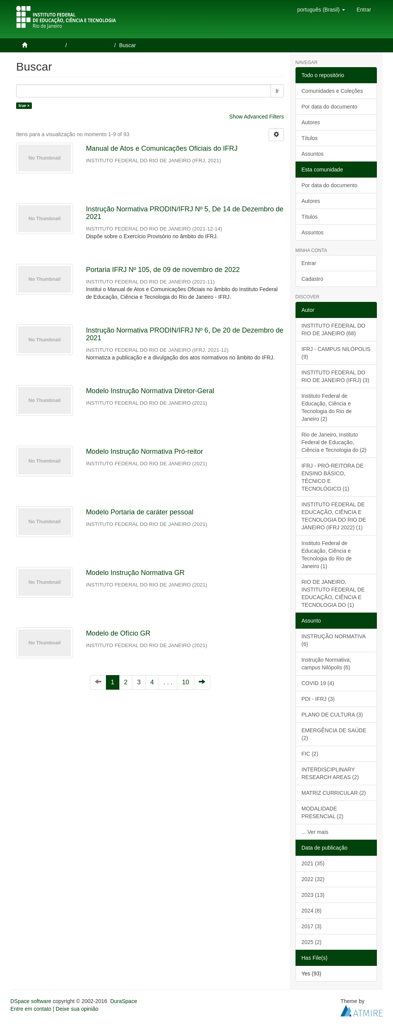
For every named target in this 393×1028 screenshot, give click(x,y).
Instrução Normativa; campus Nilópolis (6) (326, 664)
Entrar (309, 263)
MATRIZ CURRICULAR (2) (334, 793)
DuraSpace (123, 1001)
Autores (311, 122)
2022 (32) (313, 879)
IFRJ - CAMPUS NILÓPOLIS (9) (336, 353)
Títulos (310, 138)
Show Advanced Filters (256, 117)
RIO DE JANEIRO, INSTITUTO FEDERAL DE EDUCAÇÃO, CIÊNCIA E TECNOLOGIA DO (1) (333, 593)
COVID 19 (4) (318, 683)
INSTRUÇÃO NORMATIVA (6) (334, 640)
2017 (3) (312, 926)
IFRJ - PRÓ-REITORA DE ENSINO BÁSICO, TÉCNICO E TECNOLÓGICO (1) (333, 477)
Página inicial (46, 45)
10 (185, 682)
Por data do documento (330, 107)
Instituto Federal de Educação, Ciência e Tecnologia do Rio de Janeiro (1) (327, 554)
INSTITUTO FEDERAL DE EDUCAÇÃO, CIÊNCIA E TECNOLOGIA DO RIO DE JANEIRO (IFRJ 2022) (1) (334, 515)
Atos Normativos (91, 45)
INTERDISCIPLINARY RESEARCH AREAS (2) (330, 773)
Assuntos (313, 154)
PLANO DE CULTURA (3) (332, 715)
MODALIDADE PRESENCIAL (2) (322, 812)
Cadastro (313, 279)
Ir (277, 91)
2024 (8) (312, 911)
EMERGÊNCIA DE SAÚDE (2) (334, 734)
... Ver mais (315, 832)
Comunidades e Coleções (332, 91)
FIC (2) (310, 754)
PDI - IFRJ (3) (318, 699)
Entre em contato (30, 1009)
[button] (320, 9)
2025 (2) (312, 942)
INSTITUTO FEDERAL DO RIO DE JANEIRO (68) (333, 329)
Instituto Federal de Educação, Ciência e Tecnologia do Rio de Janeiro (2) (327, 407)
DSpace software (30, 1001)
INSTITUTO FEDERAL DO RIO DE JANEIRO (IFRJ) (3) (336, 376)
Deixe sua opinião (77, 1009)
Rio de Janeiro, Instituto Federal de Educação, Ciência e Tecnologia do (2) (334, 442)
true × (24, 105)
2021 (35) (313, 863)
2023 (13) (313, 895)
